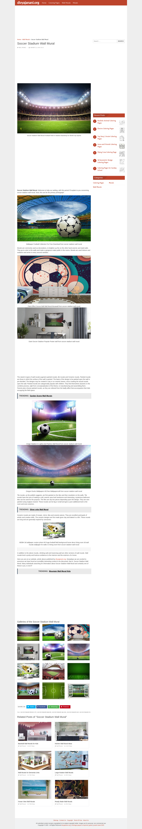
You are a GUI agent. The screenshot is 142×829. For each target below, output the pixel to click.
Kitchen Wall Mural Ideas (63, 744)
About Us (86, 820)
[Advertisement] (71, 22)
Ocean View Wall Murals (26, 801)
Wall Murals (66, 3)
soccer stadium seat (73, 712)
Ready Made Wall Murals (63, 801)
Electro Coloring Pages (106, 129)
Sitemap (55, 820)
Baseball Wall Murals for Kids (28, 744)
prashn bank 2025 (98, 825)
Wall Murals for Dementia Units (28, 772)
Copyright (70, 820)
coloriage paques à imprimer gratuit (81, 825)
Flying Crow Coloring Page (107, 152)
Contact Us (62, 820)
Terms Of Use (78, 820)
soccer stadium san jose (59, 712)
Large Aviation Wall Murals (64, 772)
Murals (75, 3)
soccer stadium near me (44, 712)
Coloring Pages (54, 3)
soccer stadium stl (85, 712)
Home (44, 3)
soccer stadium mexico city (28, 712)
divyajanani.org (28, 3)
